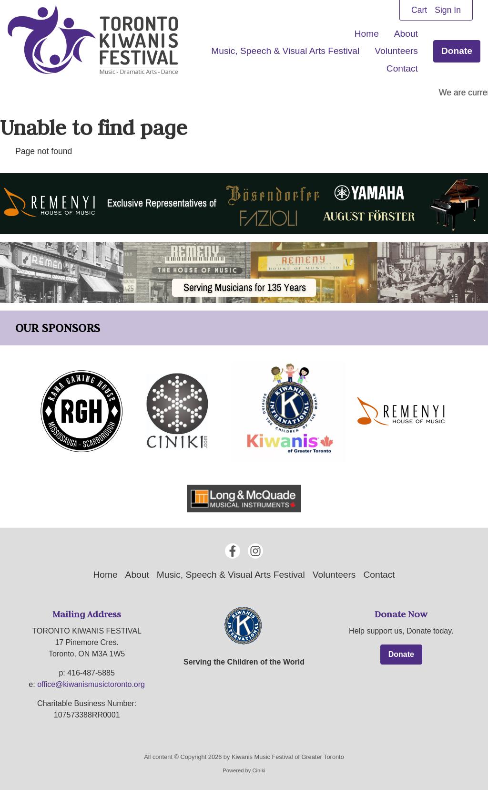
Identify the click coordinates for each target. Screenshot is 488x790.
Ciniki (258, 770)
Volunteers (396, 51)
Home (367, 34)
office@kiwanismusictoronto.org (91, 684)
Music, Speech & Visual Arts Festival (285, 51)
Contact (402, 68)
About (406, 34)
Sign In (448, 10)
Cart (419, 10)
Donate (456, 51)
